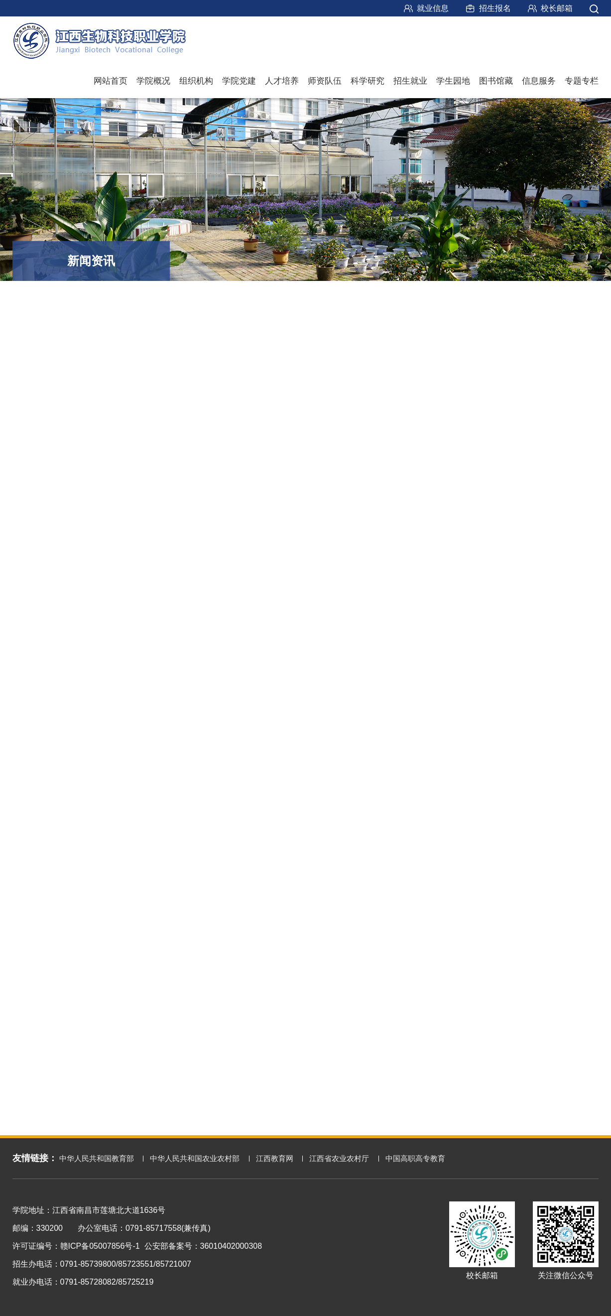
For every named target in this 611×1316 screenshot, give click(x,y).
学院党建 (239, 81)
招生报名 (495, 8)
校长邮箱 (557, 8)
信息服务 (539, 81)
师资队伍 (325, 81)
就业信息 (433, 8)
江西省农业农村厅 (339, 1158)
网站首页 (110, 81)
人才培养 (282, 81)
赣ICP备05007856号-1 (100, 1246)
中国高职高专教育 (415, 1158)
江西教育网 (274, 1158)
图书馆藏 (496, 81)
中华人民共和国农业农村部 (195, 1158)
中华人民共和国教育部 (96, 1158)
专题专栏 (582, 81)
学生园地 (453, 81)
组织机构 (196, 81)
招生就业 (410, 81)
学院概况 (153, 81)
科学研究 (367, 81)
